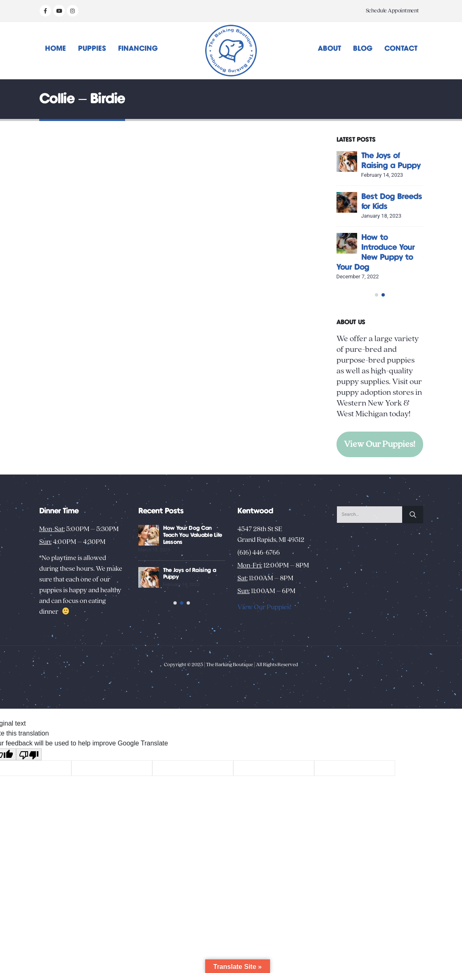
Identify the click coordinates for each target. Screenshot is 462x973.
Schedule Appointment (392, 10)
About (329, 48)
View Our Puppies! (379, 467)
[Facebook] (45, 11)
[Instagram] (72, 11)
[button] (376, 318)
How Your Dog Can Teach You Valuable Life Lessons (219, 575)
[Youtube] (59, 11)
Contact (400, 48)
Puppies (92, 48)
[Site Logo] (231, 50)
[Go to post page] (361, 161)
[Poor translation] (29, 806)
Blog (362, 48)
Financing (138, 48)
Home (55, 48)
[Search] (413, 553)
